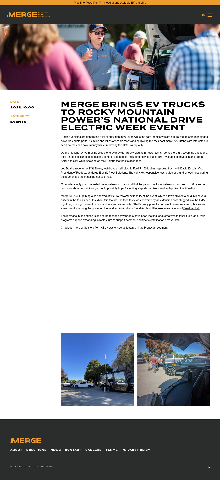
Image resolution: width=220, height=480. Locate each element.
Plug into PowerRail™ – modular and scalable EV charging (110, 2)
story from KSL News (101, 227)
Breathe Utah (191, 208)
